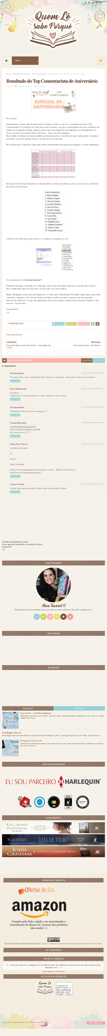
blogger (86, 367)
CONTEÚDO (79, 715)
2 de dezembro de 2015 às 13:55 (92, 430)
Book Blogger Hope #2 (11, 740)
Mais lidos (28, 715)
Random (36, 245)
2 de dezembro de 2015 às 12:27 (92, 395)
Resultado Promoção (21, 74)
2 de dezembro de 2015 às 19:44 (92, 451)
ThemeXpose (6, 1029)
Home (8, 74)
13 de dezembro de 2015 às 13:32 (92, 491)
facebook (99, 367)
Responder (15, 388)
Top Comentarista (39, 74)
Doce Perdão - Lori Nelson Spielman (35, 720)
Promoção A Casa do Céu (31, 747)
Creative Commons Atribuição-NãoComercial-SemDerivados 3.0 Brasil (71, 951)
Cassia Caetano (17, 491)
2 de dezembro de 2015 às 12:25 (92, 380)
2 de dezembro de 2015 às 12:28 (92, 414)
